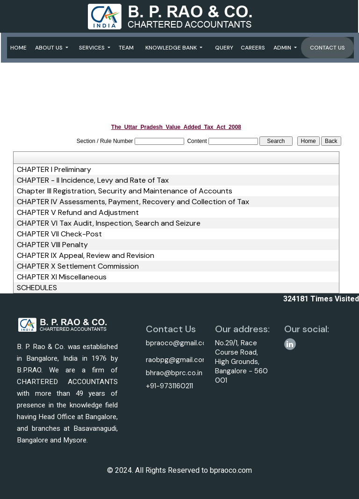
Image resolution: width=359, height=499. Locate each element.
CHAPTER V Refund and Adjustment (78, 212)
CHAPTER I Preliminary (54, 169)
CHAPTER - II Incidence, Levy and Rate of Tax (93, 180)
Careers (253, 47)
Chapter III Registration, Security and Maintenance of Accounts (124, 191)
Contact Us (327, 47)
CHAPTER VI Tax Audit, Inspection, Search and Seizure (109, 223)
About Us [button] (49, 47)
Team (126, 47)
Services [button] (92, 47)
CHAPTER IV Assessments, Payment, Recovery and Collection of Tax (133, 202)
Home (18, 47)
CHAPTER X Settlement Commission (78, 266)
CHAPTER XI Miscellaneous (62, 277)
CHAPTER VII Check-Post (59, 234)
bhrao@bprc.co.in (174, 373)
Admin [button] (283, 47)
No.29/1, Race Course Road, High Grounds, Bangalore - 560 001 (241, 361)
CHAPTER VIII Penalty (52, 245)
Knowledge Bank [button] (171, 47)
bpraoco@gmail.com (179, 343)
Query (224, 47)
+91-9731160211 (169, 386)
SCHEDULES (37, 288)
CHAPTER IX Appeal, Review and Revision (85, 255)
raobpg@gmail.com (177, 359)
